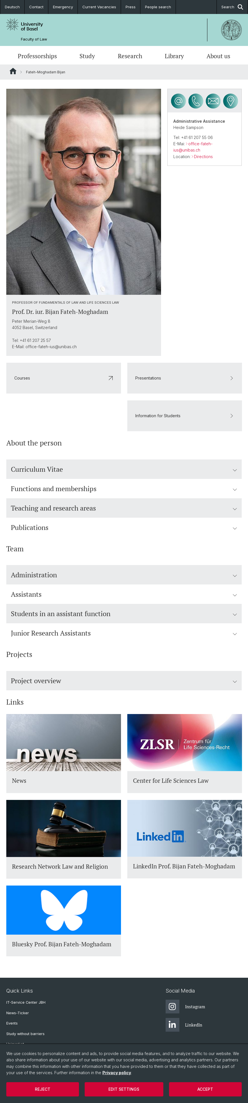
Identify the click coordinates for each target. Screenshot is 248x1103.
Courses (63, 378)
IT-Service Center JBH (25, 1002)
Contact (36, 7)
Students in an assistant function (124, 614)
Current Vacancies (99, 7)
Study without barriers (25, 1034)
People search (158, 7)
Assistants (124, 594)
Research (130, 56)
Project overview (124, 681)
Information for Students (184, 415)
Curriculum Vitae (124, 469)
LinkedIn (184, 1025)
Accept (205, 1089)
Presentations (184, 378)
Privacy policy (116, 1072)
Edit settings (123, 1089)
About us (218, 56)
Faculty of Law (34, 39)
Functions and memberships (124, 488)
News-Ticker (17, 1013)
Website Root (13, 71)
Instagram (185, 1006)
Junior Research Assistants (124, 633)
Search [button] (232, 7)
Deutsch (12, 7)
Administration (124, 575)
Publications (124, 527)
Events (12, 1023)
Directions (203, 156)
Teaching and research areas (124, 508)
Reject (42, 1089)
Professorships (37, 56)
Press (131, 7)
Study (87, 56)
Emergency (63, 7)
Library (174, 56)
